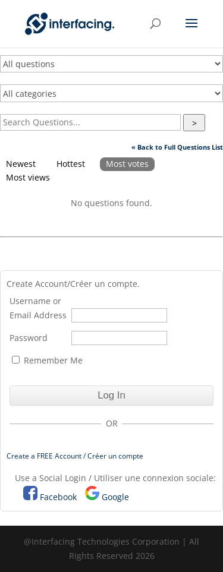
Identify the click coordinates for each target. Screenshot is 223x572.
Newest (21, 163)
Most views (28, 177)
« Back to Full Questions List (177, 147)
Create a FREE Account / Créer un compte (75, 455)
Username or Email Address (38, 308)
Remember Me (47, 360)
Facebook (58, 497)
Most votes (127, 163)
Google (115, 497)
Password (29, 337)
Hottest (70, 163)
